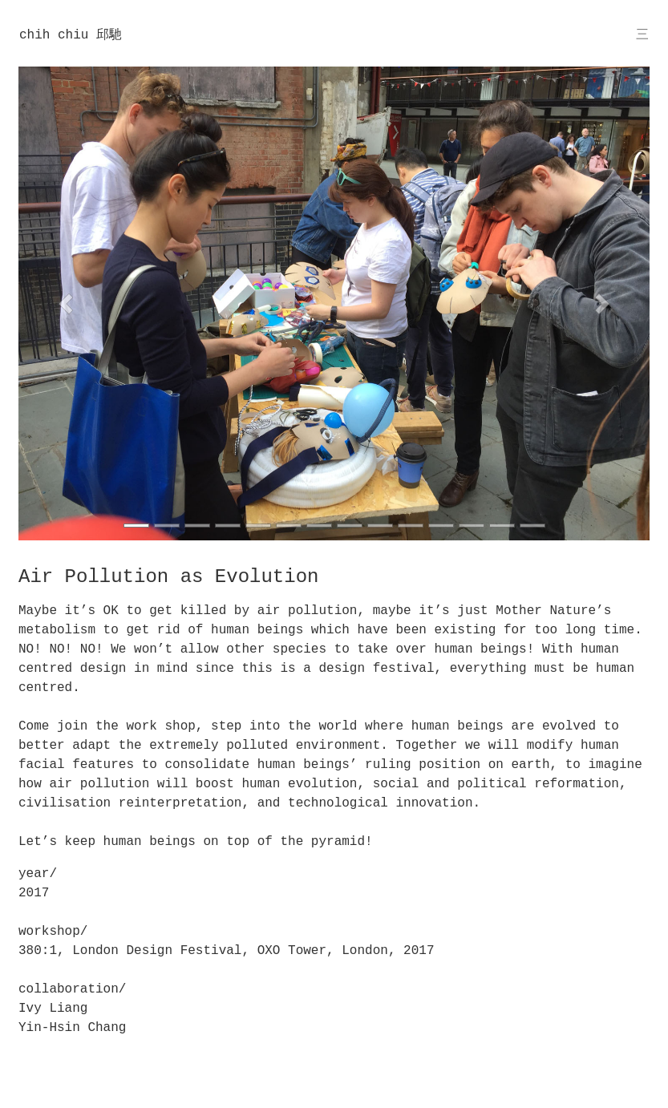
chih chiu (70, 34)
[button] (65, 303)
